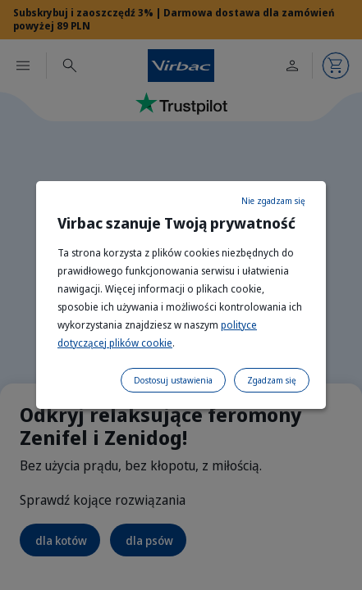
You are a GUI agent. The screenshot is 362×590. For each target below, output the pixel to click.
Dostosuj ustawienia (173, 380)
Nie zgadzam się (273, 200)
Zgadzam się (271, 380)
